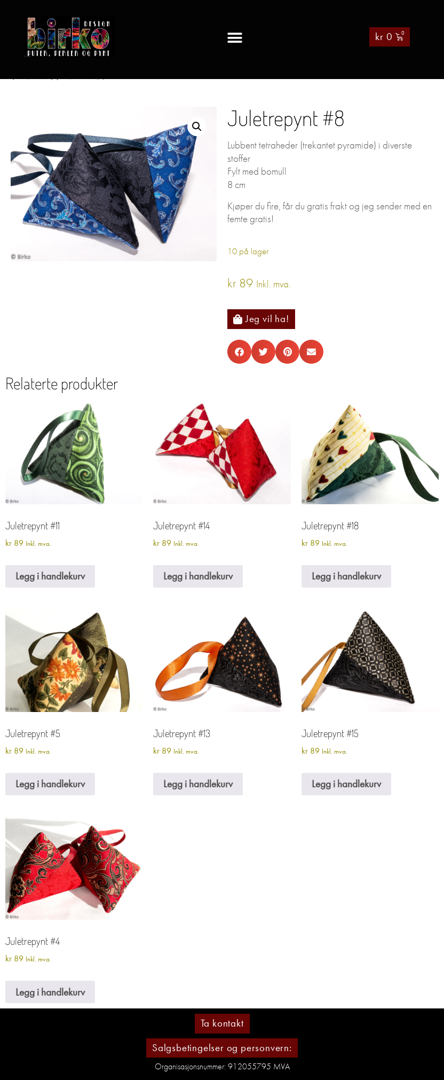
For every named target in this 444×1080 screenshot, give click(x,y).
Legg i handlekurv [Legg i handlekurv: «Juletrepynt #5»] (50, 784)
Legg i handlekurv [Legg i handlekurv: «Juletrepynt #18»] (346, 576)
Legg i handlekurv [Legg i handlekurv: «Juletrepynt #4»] (50, 992)
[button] (235, 38)
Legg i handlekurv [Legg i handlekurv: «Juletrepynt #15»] (346, 784)
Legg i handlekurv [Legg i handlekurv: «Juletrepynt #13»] (198, 784)
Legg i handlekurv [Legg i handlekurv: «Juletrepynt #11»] (50, 576)
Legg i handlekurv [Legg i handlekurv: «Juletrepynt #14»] (198, 576)
